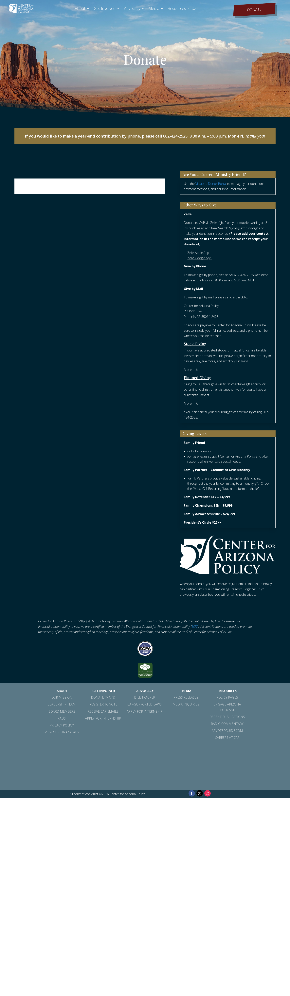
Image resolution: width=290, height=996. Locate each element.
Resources (177, 9)
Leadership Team (62, 704)
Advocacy (132, 9)
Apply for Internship (103, 718)
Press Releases (185, 697)
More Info (191, 369)
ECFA (194, 626)
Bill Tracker (144, 697)
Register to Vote (103, 704)
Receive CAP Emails (103, 711)
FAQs (62, 718)
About (80, 9)
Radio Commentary (227, 724)
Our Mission (61, 697)
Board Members (61, 711)
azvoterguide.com (227, 730)
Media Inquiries (186, 704)
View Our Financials (62, 732)
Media (154, 9)
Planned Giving (197, 377)
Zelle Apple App (198, 253)
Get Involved (105, 9)
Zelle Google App (199, 258)
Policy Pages (227, 697)
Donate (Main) (103, 697)
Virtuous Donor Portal (211, 183)
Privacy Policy (62, 725)
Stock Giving (195, 343)
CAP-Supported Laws (144, 704)
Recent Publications (227, 717)
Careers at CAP (227, 737)
